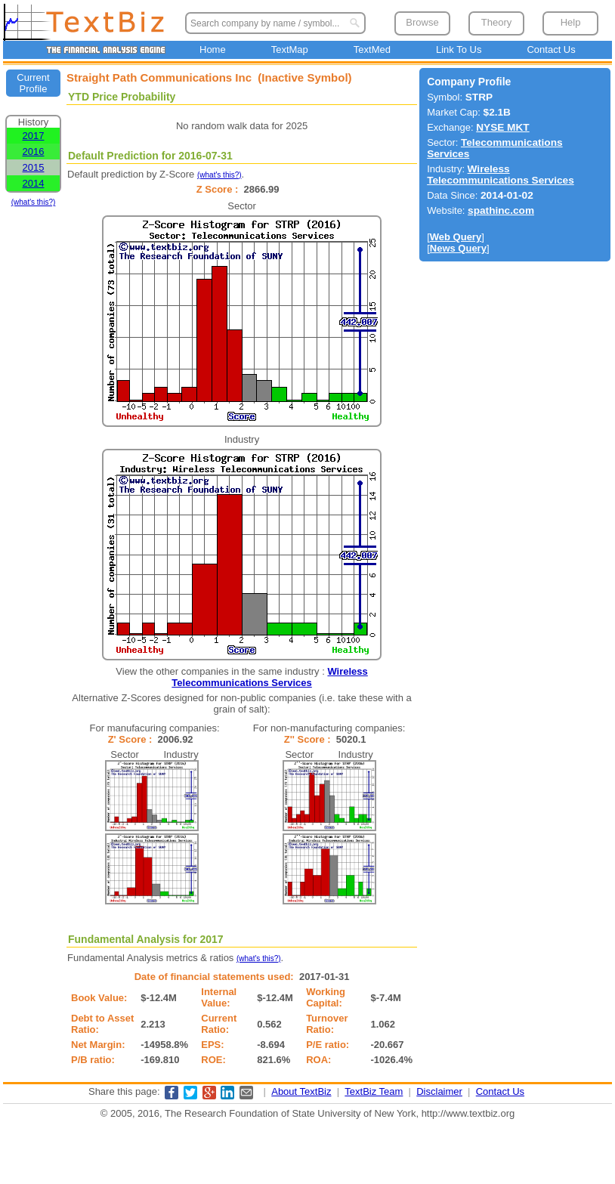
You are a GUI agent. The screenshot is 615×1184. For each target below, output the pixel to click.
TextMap (289, 49)
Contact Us (551, 49)
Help (571, 22)
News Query (458, 248)
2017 (34, 135)
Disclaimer (439, 1091)
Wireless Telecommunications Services (269, 677)
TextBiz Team (374, 1091)
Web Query (455, 237)
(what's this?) (33, 202)
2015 (34, 167)
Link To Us (458, 49)
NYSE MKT (502, 127)
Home (212, 49)
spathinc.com (501, 210)
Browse (422, 22)
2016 (34, 151)
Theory (496, 22)
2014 (34, 183)
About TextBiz (301, 1091)
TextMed (372, 49)
